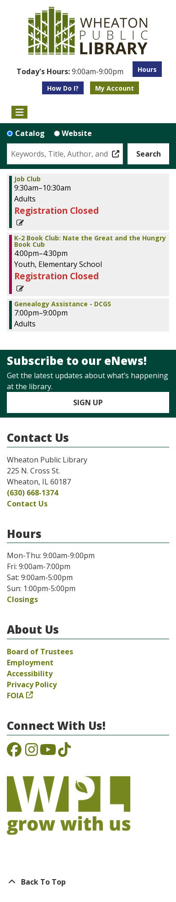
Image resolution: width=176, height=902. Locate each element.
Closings (22, 599)
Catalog (30, 133)
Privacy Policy (32, 684)
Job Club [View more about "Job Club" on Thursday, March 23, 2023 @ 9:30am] (27, 179)
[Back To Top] (88, 882)
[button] (70, 71)
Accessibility (30, 673)
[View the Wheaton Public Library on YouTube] (48, 752)
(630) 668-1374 (32, 493)
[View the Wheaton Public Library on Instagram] (31, 752)
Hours (147, 69)
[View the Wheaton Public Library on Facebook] (14, 752)
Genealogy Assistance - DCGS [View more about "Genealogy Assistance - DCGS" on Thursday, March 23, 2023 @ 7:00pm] (62, 304)
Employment (30, 662)
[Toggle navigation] (19, 112)
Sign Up (88, 402)
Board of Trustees (40, 652)
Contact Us (27, 504)
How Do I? (63, 88)
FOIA (15, 695)
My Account (114, 88)
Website (77, 133)
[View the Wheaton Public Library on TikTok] (64, 752)
